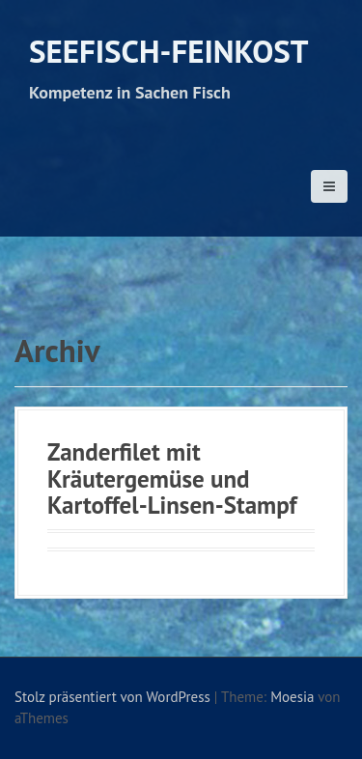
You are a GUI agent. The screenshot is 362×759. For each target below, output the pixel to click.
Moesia (292, 697)
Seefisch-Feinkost (168, 50)
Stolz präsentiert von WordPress (112, 697)
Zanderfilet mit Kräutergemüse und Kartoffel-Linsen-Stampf (171, 478)
